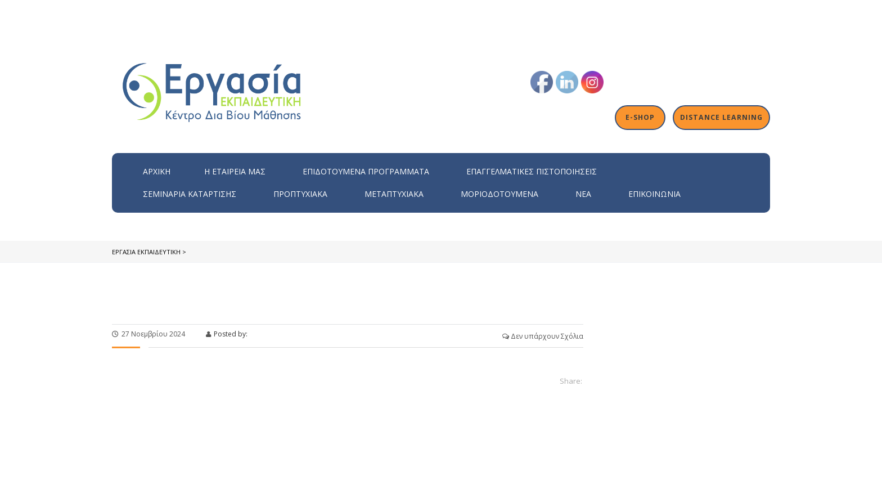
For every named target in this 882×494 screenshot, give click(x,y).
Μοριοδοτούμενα (499, 193)
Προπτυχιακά (300, 193)
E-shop (642, 117)
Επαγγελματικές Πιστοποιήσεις (531, 171)
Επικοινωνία (654, 193)
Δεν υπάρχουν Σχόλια (542, 336)
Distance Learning (722, 117)
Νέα (583, 193)
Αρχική (156, 171)
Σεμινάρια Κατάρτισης (189, 193)
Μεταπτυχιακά (394, 193)
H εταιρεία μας (235, 171)
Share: (571, 381)
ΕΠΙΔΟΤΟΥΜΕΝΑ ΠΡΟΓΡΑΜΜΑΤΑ (366, 171)
